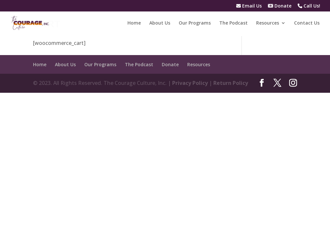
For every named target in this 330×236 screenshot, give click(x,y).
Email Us (249, 6)
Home (134, 23)
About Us (159, 23)
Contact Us (307, 23)
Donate (279, 6)
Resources (267, 23)
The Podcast (233, 23)
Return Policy (230, 83)
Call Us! (309, 6)
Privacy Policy (190, 83)
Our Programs (195, 23)
